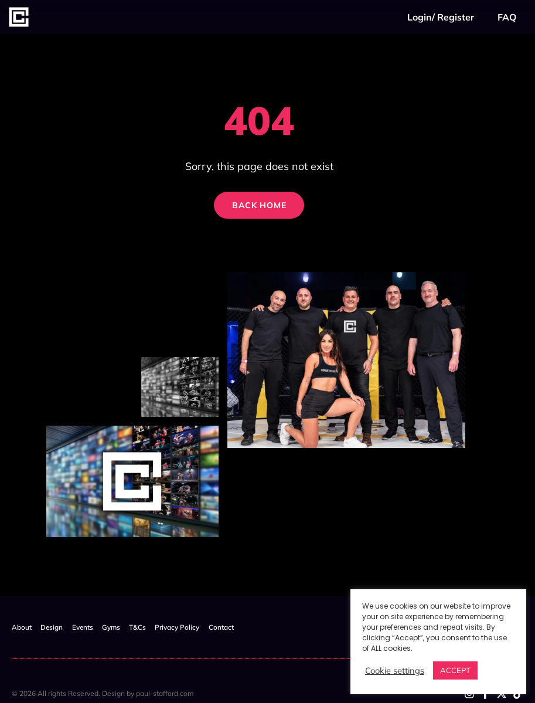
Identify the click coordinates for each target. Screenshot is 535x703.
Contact (240, 627)
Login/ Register (440, 17)
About (22, 627)
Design (54, 627)
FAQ (506, 17)
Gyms (120, 627)
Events (89, 627)
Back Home (255, 208)
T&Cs (150, 627)
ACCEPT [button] (455, 670)
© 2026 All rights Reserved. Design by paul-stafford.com (103, 692)
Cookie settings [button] (394, 670)
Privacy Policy (193, 627)
